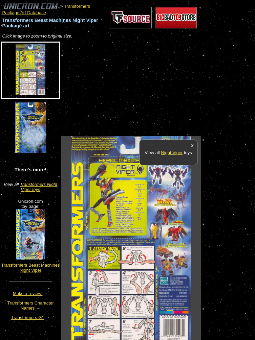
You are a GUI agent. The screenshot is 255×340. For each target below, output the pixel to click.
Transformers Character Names (30, 305)
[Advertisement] (140, 88)
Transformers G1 (27, 317)
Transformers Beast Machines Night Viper (30, 268)
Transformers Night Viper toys (38, 187)
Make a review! (27, 293)
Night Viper (172, 152)
